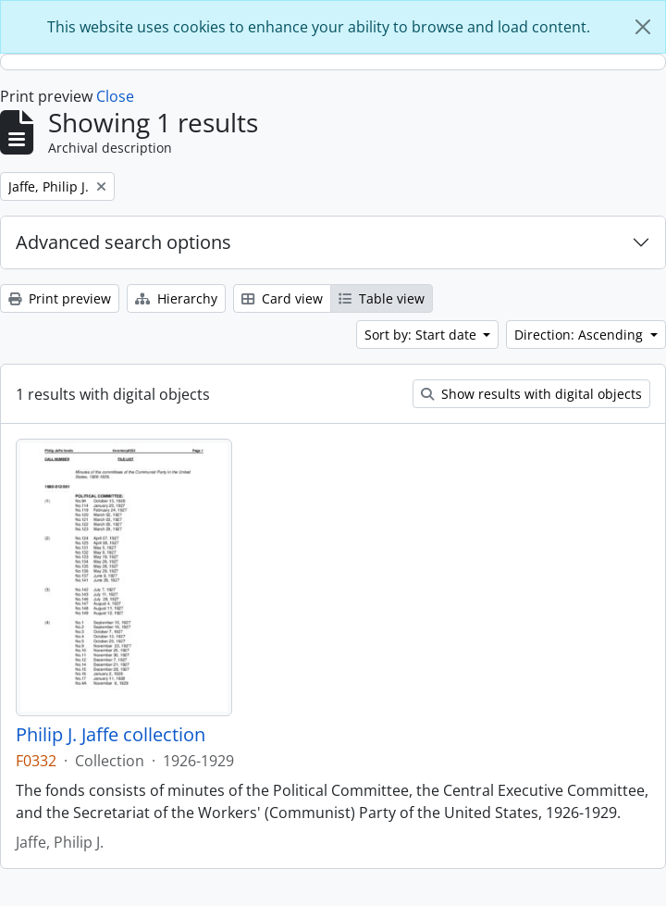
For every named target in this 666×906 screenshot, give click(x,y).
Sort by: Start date (422, 334)
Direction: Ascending (580, 334)
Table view (382, 298)
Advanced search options (123, 242)
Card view (282, 298)
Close (115, 96)
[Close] (643, 27)
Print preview (59, 298)
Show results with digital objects (531, 394)
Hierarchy (176, 298)
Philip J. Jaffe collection (110, 735)
